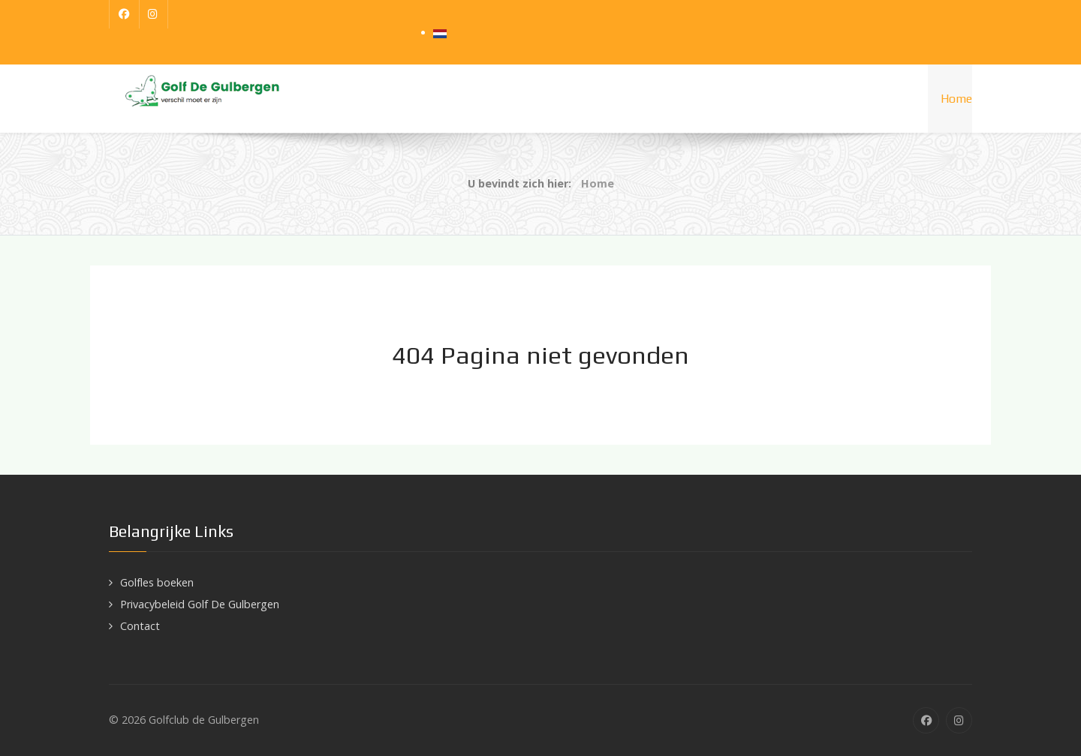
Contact (140, 626)
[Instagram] (154, 14)
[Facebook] (124, 14)
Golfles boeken (157, 582)
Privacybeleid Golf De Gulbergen (199, 604)
